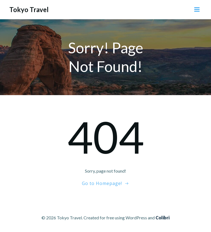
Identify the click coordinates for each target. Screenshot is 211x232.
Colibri (163, 217)
